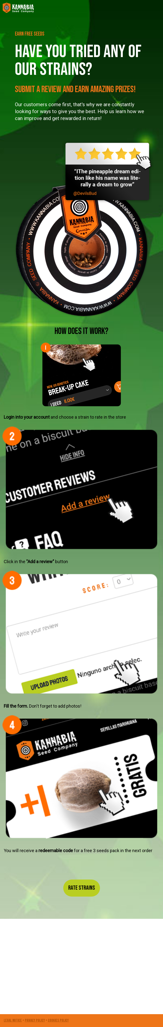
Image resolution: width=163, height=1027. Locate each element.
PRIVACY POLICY (35, 1020)
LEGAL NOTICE (13, 1020)
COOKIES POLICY (58, 1020)
